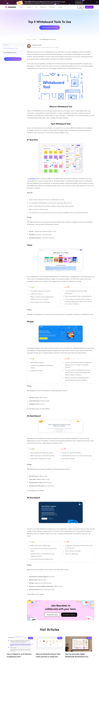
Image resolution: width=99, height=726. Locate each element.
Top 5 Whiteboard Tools (10, 52)
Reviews (35, 39)
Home (28, 39)
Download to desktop (69, 614)
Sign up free (89, 7)
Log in (80, 7)
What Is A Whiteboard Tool (10, 48)
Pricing (60, 7)
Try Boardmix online (52, 614)
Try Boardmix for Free (13, 59)
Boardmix (32, 178)
